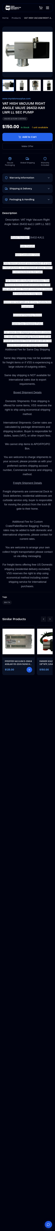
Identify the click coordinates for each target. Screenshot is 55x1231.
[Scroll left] (43, 619)
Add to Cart (27, 137)
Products (16, 17)
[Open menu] (47, 7)
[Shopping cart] (41, 8)
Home (5, 17)
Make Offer (27, 146)
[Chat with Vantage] (48, 1224)
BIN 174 (7, 602)
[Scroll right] (50, 619)
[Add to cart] (29, 670)
